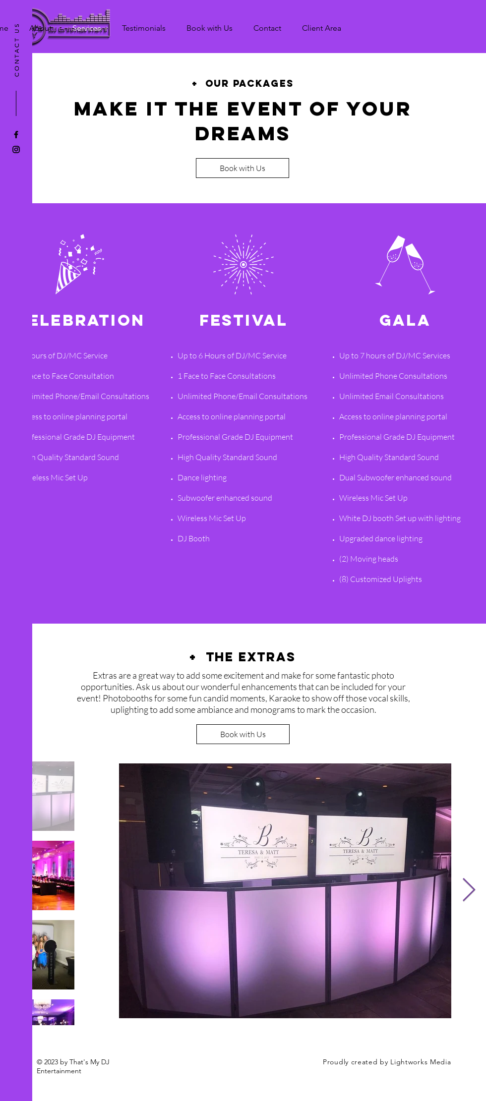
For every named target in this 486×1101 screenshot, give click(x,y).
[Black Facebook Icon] (16, 134)
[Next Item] (468, 891)
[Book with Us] (242, 168)
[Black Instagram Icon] (16, 149)
